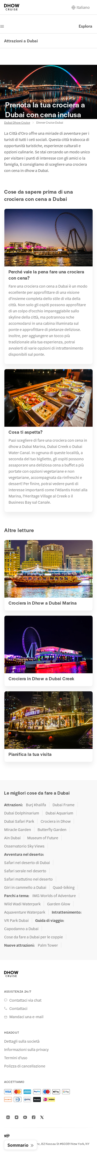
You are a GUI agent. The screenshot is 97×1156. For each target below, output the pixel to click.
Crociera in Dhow (56, 821)
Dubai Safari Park (19, 821)
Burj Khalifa (36, 804)
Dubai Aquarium (59, 812)
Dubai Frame (63, 804)
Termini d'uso (15, 1057)
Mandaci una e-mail (26, 1016)
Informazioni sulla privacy (26, 1049)
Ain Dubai (12, 837)
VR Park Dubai (16, 920)
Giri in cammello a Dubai (25, 887)
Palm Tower (48, 945)
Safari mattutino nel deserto (28, 879)
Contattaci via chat (25, 1000)
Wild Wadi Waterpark (22, 903)
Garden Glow (58, 903)
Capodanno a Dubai (21, 928)
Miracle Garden (17, 829)
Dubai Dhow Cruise (17, 122)
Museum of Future (42, 837)
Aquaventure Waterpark (24, 912)
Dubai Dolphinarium (21, 812)
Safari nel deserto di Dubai (27, 862)
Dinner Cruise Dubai (49, 122)
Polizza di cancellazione (24, 1065)
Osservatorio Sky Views (24, 846)
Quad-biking (63, 887)
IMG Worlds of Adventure (54, 895)
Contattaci (18, 1008)
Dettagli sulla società (22, 1041)
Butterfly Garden (52, 829)
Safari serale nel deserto (25, 870)
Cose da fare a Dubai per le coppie (33, 936)
